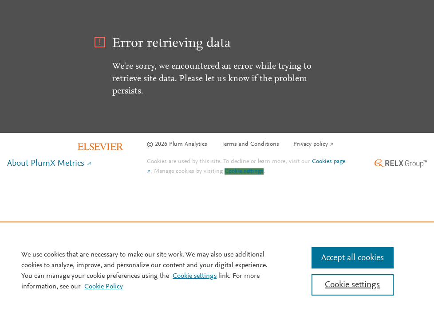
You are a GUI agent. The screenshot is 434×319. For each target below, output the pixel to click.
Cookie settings (244, 171)
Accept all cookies (352, 257)
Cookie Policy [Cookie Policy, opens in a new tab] (103, 286)
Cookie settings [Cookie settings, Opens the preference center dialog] (352, 284)
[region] (217, 270)
